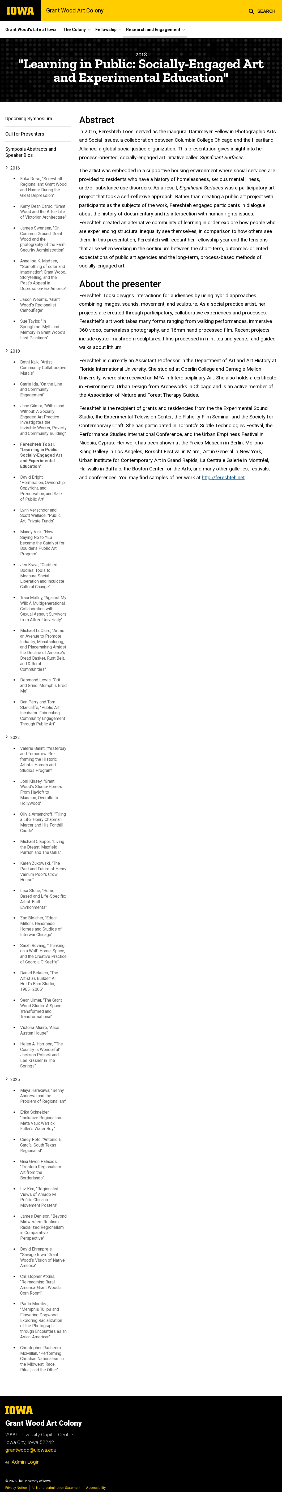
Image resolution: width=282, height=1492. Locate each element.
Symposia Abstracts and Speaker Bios (30, 152)
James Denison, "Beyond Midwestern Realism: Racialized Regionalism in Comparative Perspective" (43, 1227)
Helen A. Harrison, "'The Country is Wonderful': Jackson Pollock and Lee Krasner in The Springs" (41, 1055)
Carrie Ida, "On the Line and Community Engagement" (41, 390)
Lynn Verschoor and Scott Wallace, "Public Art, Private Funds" (40, 516)
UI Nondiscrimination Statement (56, 1488)
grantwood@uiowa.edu (30, 1450)
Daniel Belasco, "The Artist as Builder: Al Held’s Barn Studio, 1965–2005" (39, 981)
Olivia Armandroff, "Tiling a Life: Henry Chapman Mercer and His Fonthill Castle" (43, 822)
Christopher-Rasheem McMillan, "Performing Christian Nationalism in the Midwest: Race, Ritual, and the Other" (42, 1358)
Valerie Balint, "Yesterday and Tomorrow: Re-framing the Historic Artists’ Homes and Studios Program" (43, 759)
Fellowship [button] (106, 29)
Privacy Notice (16, 1488)
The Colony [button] (74, 29)
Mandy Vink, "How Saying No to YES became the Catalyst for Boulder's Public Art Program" (42, 542)
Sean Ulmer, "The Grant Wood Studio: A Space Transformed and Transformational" (41, 1008)
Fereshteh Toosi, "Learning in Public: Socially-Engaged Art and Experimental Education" (41, 455)
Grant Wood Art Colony (75, 10)
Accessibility (96, 1488)
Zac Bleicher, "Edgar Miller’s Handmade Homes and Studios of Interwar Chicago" (41, 926)
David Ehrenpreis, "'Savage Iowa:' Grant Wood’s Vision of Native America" (42, 1257)
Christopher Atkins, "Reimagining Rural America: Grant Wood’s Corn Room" (41, 1284)
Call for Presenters (24, 134)
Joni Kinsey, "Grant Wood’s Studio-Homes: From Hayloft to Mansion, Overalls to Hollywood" (41, 792)
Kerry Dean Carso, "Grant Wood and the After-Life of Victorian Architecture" (43, 212)
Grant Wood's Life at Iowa (31, 29)
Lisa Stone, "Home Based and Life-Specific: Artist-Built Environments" (43, 899)
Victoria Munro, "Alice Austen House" (39, 1030)
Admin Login (25, 1462)
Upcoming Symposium (28, 119)
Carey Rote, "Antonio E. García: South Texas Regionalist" (41, 1145)
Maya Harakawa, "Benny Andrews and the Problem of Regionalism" (43, 1096)
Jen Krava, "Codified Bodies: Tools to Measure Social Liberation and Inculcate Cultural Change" (42, 575)
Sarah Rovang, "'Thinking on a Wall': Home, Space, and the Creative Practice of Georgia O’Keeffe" (43, 954)
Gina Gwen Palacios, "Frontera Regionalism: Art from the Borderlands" (41, 1169)
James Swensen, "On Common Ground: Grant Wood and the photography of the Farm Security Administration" (43, 239)
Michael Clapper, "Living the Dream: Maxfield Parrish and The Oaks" (42, 847)
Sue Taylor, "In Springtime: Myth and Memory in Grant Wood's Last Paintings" (42, 329)
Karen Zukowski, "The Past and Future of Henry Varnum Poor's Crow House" (43, 871)
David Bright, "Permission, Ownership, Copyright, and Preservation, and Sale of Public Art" (43, 488)
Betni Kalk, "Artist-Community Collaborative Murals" (43, 368)
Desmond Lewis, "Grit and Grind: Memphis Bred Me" (43, 686)
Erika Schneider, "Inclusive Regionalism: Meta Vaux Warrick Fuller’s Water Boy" (41, 1120)
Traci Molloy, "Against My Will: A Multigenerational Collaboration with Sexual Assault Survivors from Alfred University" (43, 608)
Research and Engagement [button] (153, 29)
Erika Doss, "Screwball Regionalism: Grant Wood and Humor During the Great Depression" (43, 187)
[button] (262, 10)
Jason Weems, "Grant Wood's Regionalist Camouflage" (40, 305)
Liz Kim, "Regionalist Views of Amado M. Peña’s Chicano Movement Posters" (39, 1197)
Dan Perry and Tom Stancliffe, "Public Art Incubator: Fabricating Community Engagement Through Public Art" (42, 712)
